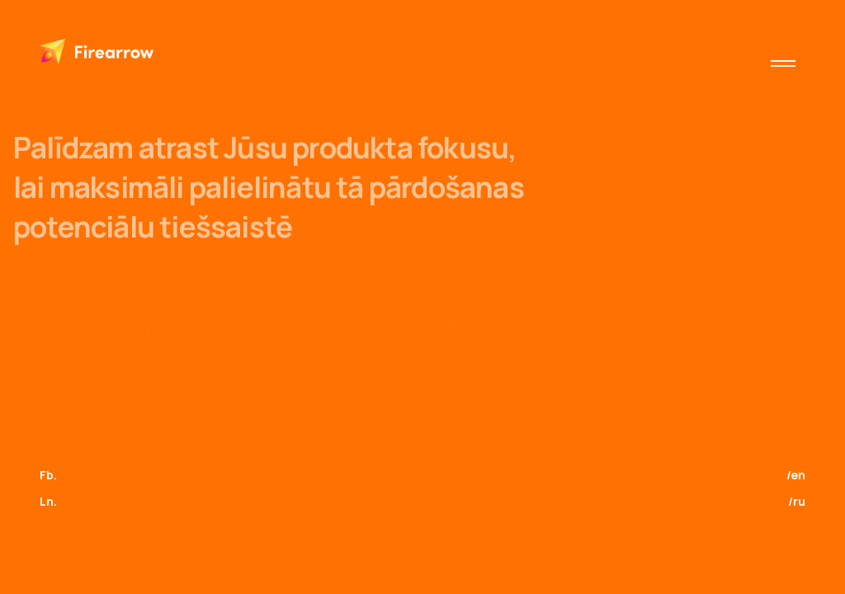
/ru (796, 501)
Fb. (48, 475)
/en (795, 475)
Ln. (48, 501)
